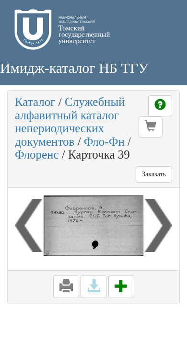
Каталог (35, 101)
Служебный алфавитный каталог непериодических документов (70, 121)
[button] (151, 127)
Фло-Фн (104, 141)
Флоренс (37, 154)
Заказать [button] (154, 174)
